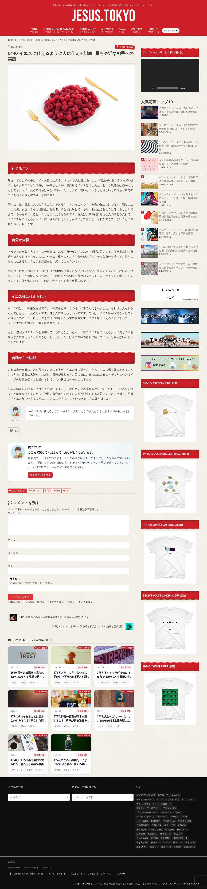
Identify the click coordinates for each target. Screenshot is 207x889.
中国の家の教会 (14, 867)
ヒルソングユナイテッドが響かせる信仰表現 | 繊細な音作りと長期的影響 (178, 145)
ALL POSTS (107, 30)
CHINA (34, 30)
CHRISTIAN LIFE (87, 30)
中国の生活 (47, 867)
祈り (68, 490)
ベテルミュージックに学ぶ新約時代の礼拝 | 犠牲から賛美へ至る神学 (178, 179)
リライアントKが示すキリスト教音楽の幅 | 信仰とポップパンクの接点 (178, 265)
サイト (11, 566)
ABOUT (153, 30)
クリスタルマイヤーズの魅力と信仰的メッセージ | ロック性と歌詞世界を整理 (178, 198)
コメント (14, 513)
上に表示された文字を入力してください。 (31, 583)
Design (122, 30)
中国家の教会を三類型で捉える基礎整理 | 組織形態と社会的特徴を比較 (178, 248)
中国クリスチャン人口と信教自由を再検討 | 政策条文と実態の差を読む (178, 214)
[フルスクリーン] (195, 88)
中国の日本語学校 (31, 867)
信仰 (49, 490)
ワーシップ (36, 490)
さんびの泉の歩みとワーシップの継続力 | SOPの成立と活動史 (178, 162)
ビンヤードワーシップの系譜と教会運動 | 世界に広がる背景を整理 (178, 231)
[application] (170, 75)
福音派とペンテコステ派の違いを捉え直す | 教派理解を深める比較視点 (178, 109)
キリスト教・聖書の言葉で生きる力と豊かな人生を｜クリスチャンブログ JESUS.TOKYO (134, 883)
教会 (58, 490)
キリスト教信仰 (18, 490)
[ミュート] (189, 88)
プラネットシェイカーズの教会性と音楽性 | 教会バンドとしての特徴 (178, 126)
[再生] (145, 88)
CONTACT (136, 30)
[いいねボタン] (11, 430)
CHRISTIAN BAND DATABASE (58, 30)
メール (13, 553)
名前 (12, 540)
